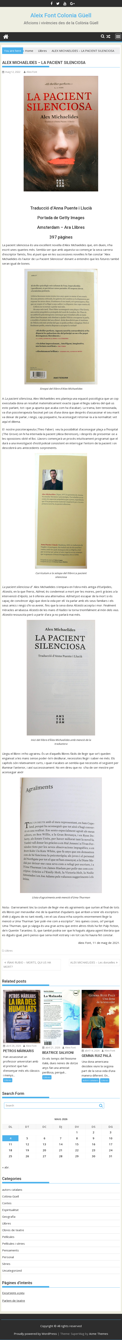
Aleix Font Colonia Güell (60, 15)
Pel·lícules (8, 1237)
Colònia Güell (10, 1196)
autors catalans (90, 1080)
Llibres (8, 950)
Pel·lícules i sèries (13, 1243)
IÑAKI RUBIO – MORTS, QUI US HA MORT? (27, 965)
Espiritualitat (10, 1210)
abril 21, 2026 (51, 1047)
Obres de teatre (13, 1230)
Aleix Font (30, 72)
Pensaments (10, 1250)
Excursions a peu (13, 1293)
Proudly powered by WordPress (35, 1334)
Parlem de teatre (13, 1300)
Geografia (8, 1216)
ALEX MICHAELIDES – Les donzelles (92, 962)
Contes (7, 1203)
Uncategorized (12, 1270)
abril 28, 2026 (12, 1045)
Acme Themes (98, 1334)
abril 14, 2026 (91, 1050)
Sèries (6, 1264)
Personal (8, 1257)
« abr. (5, 1167)
